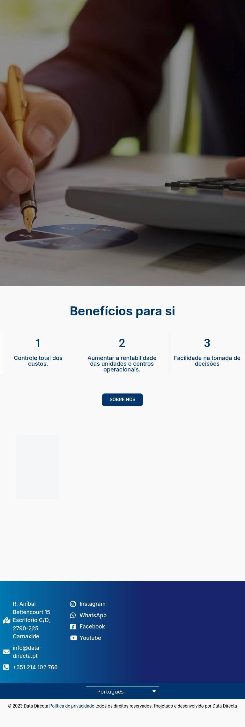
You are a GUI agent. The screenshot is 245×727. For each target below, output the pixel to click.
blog (122, 713)
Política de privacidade (71, 706)
